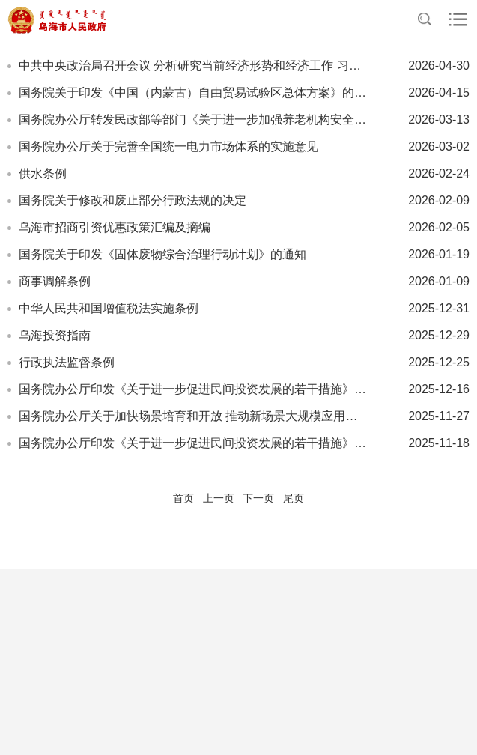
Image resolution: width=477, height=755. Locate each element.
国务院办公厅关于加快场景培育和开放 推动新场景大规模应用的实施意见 (193, 416)
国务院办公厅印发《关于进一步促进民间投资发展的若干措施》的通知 (193, 389)
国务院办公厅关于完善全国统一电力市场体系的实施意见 (168, 146)
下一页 (258, 498)
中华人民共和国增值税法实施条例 (108, 308)
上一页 (218, 498)
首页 (183, 498)
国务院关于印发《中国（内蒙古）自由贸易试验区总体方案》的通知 (193, 92)
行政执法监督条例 (67, 362)
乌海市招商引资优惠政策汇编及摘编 (114, 227)
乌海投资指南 (55, 335)
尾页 (293, 498)
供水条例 (43, 173)
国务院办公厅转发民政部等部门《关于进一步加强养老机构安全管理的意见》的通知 (193, 119)
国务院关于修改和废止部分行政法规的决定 (132, 200)
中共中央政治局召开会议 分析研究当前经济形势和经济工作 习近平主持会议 (193, 65)
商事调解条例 (55, 281)
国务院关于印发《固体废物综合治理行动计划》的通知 (162, 254)
